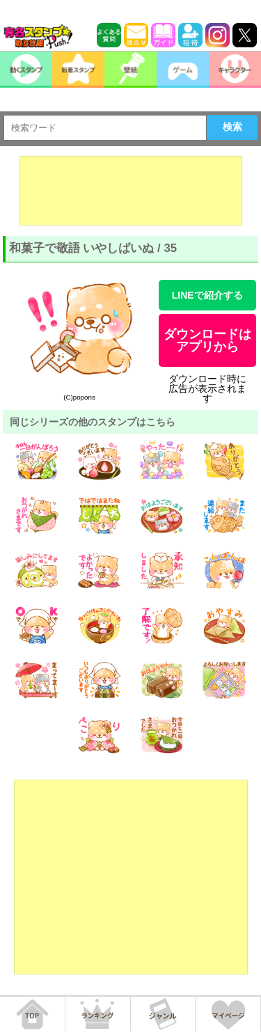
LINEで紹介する (207, 295)
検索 (232, 126)
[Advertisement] (130, 191)
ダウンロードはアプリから (207, 340)
